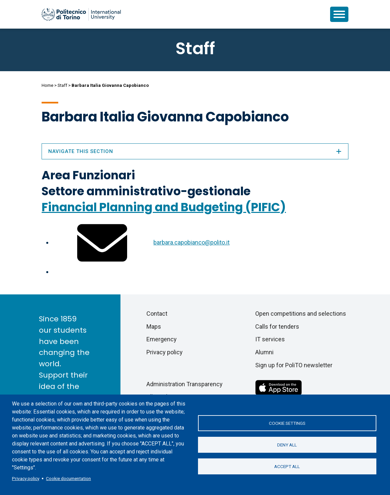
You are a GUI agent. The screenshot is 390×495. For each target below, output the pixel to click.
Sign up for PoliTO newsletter (293, 365)
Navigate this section (195, 151)
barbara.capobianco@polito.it (191, 242)
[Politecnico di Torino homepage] (81, 14)
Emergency (161, 339)
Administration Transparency (184, 384)
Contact (156, 313)
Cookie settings (287, 423)
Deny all (287, 444)
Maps (153, 326)
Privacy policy (25, 478)
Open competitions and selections (300, 313)
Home (47, 85)
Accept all (287, 466)
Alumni (264, 352)
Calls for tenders (277, 326)
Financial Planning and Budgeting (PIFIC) (164, 207)
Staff (62, 85)
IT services (270, 339)
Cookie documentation (68, 478)
